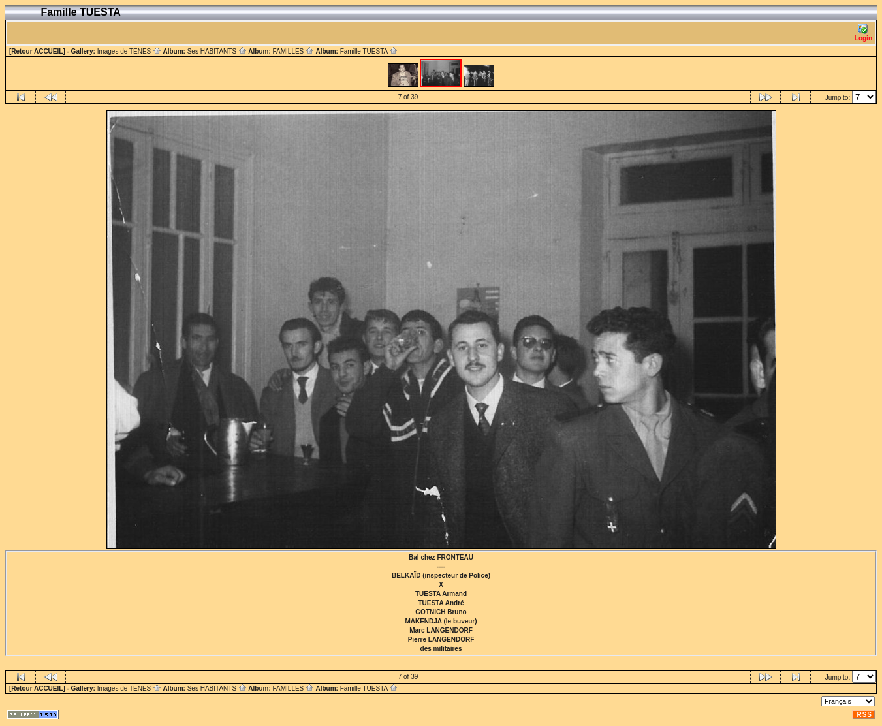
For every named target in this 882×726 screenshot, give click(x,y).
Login (863, 33)
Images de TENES (129, 51)
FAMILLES (293, 51)
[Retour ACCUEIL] (37, 51)
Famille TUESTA (369, 51)
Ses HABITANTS (217, 51)
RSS (864, 714)
